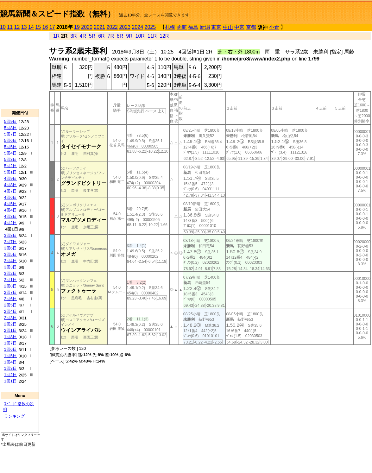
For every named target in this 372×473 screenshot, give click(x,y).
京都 (251, 27)
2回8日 (10, 286)
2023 (124, 27)
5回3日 (10, 159)
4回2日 (10, 222)
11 (10, 27)
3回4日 (10, 260)
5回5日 (10, 146)
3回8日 (10, 235)
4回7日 (10, 191)
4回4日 (10, 210)
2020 (86, 27)
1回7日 (10, 343)
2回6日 (10, 298)
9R (129, 36)
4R (82, 36)
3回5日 (10, 254)
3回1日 (10, 279)
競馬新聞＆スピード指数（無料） (57, 13)
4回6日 (10, 197)
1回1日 (10, 381)
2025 (150, 27)
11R (152, 36)
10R (140, 36)
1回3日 (10, 368)
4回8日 (10, 184)
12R (164, 36)
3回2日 (10, 273)
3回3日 (10, 267)
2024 (137, 27)
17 (52, 27)
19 (77, 27)
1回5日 (10, 355)
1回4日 (10, 362)
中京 (239, 27)
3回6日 (10, 248)
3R (73, 36)
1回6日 (10, 349)
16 (45, 27)
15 (38, 27)
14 (31, 27)
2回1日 (10, 330)
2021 (99, 27)
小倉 (274, 27)
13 (24, 27)
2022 (112, 27)
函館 (182, 27)
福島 (193, 27)
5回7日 (10, 134)
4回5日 (10, 203)
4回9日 (10, 178)
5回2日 (10, 165)
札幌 (170, 27)
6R (101, 36)
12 (17, 27)
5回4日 (10, 153)
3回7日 (10, 241)
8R (120, 36)
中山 (228, 27)
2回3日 (10, 317)
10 (3, 27)
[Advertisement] (20, 70)
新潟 (205, 27)
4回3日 (10, 216)
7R (111, 36)
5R (92, 36)
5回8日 (10, 127)
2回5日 (10, 305)
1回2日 (10, 374)
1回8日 (10, 336)
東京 (216, 27)
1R (56, 36)
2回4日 (10, 311)
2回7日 (10, 292)
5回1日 (10, 172)
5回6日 (10, 140)
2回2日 (10, 324)
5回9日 (10, 121)
